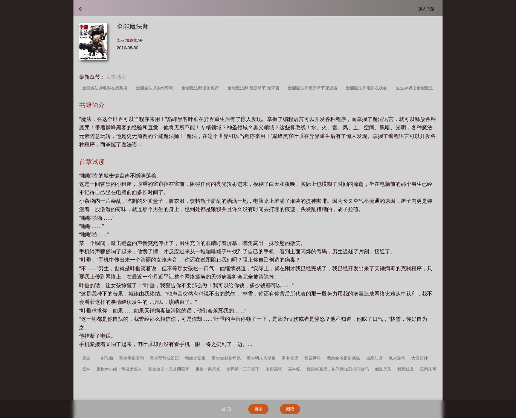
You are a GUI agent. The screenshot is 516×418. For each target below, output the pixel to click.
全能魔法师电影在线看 (367, 88)
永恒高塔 (274, 369)
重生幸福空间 (131, 358)
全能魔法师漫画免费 (201, 88)
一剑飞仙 (104, 358)
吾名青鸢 (290, 358)
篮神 (86, 369)
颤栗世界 (312, 358)
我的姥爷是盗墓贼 (343, 358)
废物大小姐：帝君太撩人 (119, 369)
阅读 (290, 409)
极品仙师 (374, 358)
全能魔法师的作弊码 (156, 88)
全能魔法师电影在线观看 (106, 88)
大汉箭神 (419, 358)
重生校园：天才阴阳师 (168, 369)
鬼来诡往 (397, 358)
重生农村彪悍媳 (226, 358)
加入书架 (427, 8)
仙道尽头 (383, 369)
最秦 (86, 358)
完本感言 (116, 77)
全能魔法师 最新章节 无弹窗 (254, 88)
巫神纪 (294, 369)
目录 (258, 409)
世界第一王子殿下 (243, 369)
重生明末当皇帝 (261, 358)
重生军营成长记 (164, 358)
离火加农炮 (127, 40)
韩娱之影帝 (195, 358)
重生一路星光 (207, 369)
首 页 (226, 409)
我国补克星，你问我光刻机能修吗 (338, 369)
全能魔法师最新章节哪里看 (314, 88)
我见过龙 (405, 369)
